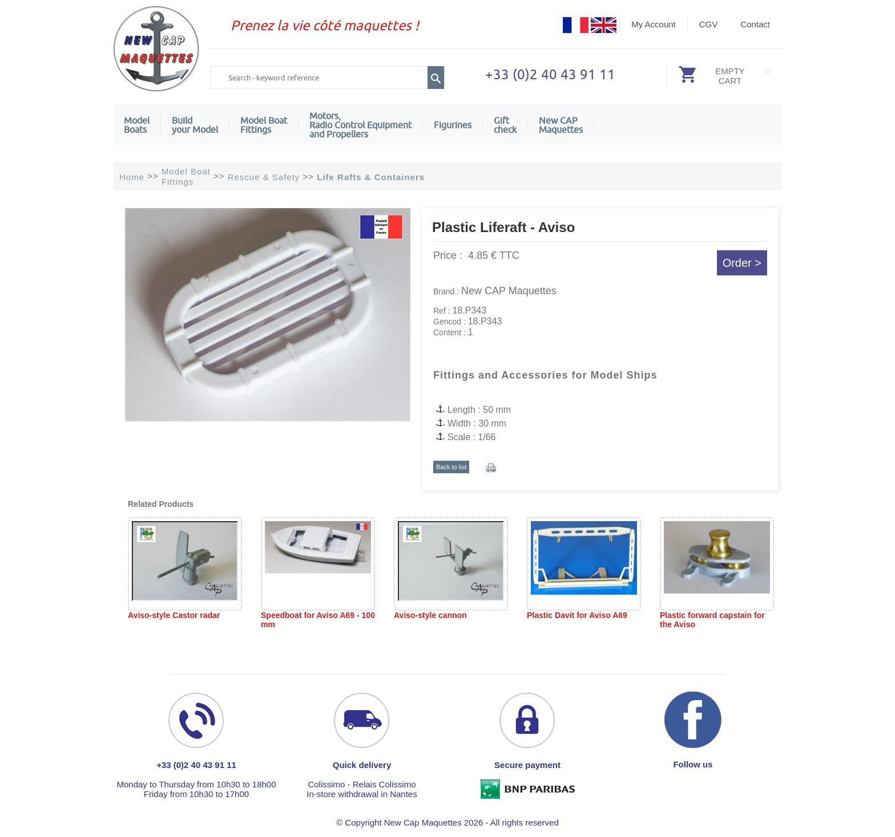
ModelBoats (137, 125)
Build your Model (195, 125)
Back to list (451, 467)
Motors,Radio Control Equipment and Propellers (360, 125)
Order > (742, 263)
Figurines (452, 125)
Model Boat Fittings (263, 125)
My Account (653, 24)
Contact (755, 24)
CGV (708, 24)
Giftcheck (505, 125)
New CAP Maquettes (509, 290)
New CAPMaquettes (561, 125)
